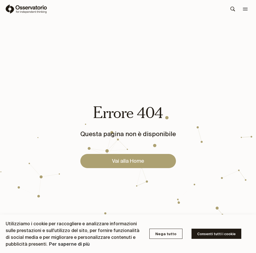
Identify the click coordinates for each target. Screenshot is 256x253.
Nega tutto (166, 234)
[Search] (233, 9)
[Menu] (245, 9)
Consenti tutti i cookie (216, 234)
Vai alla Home (128, 161)
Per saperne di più (69, 243)
